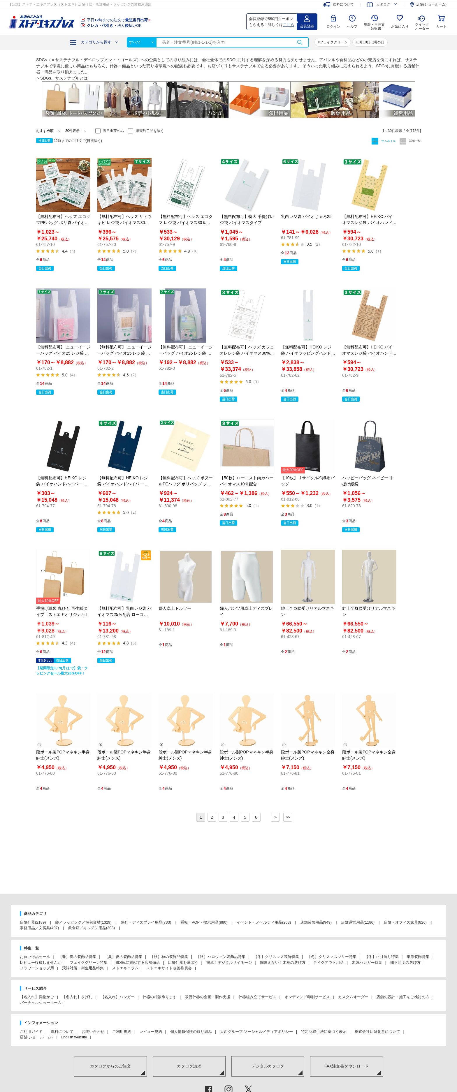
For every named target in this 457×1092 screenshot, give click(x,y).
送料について (62, 1031)
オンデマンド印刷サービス (307, 997)
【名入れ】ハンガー (118, 997)
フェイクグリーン (334, 42)
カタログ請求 (189, 1066)
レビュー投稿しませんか (40, 962)
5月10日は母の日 (371, 42)
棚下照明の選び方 (405, 962)
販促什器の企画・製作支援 (207, 997)
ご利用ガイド (31, 1031)
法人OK (114, 25)
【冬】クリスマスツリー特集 (331, 956)
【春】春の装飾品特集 (77, 956)
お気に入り (400, 26)
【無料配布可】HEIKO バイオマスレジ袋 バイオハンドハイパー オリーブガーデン (369, 222)
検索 (299, 42)
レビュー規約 (150, 1031)
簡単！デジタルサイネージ (229, 962)
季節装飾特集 (418, 956)
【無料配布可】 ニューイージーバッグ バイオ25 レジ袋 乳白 (63, 353)
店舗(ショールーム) (36, 1037)
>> (287, 817)
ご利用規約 (121, 1031)
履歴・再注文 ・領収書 (374, 26)
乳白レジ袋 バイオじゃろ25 (306, 216)
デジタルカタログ (268, 1066)
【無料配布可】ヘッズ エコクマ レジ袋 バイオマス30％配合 (186, 222)
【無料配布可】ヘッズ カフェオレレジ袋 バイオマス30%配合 (247, 353)
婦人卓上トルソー (175, 608)
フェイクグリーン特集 (89, 962)
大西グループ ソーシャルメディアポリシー (256, 1031)
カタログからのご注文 (110, 1066)
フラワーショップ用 (37, 968)
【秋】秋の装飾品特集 (169, 956)
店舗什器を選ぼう (183, 962)
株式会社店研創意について (377, 1031)
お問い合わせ (93, 1031)
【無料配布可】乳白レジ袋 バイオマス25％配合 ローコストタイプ (124, 614)
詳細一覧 (414, 140)
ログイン (333, 26)
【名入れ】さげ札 (77, 997)
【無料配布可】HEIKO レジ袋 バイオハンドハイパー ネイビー (123, 483)
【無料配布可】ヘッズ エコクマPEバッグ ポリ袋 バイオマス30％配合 (63, 222)
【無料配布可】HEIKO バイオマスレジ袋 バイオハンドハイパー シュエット (369, 353)
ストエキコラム (125, 968)
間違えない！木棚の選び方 (282, 962)
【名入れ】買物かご (37, 997)
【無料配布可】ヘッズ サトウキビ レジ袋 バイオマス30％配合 (124, 222)
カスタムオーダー (353, 997)
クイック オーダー (422, 22)
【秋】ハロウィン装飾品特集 (220, 956)
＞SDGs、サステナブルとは (62, 78)
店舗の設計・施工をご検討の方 (402, 997)
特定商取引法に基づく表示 (324, 1031)
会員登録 (307, 26)
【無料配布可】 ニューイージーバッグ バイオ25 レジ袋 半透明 (124, 353)
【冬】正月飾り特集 (382, 956)
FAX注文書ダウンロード (346, 1066)
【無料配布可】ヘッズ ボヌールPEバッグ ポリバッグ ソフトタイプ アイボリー (186, 483)
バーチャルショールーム (40, 1003)
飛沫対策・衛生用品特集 (83, 968)
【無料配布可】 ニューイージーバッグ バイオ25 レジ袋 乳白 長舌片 (186, 353)
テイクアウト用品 (328, 962)
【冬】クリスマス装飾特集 (276, 956)
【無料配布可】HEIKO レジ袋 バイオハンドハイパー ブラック (61, 483)
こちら (288, 24)
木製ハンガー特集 (367, 962)
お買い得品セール (35, 956)
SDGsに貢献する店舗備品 (138, 962)
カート (441, 26)
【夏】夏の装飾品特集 (123, 956)
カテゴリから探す (96, 42)
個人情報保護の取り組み (191, 1031)
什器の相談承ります (160, 997)
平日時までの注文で (119, 20)
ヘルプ (352, 26)
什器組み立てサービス (257, 997)
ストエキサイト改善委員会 (169, 968)
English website (74, 1037)
